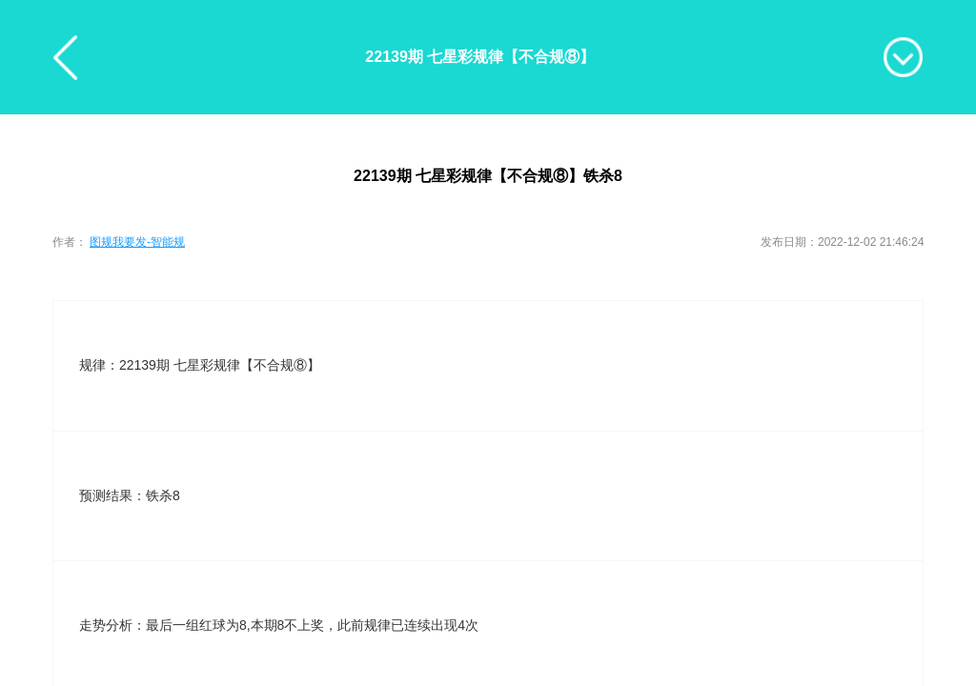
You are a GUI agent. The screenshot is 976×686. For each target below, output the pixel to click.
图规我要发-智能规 (137, 242)
